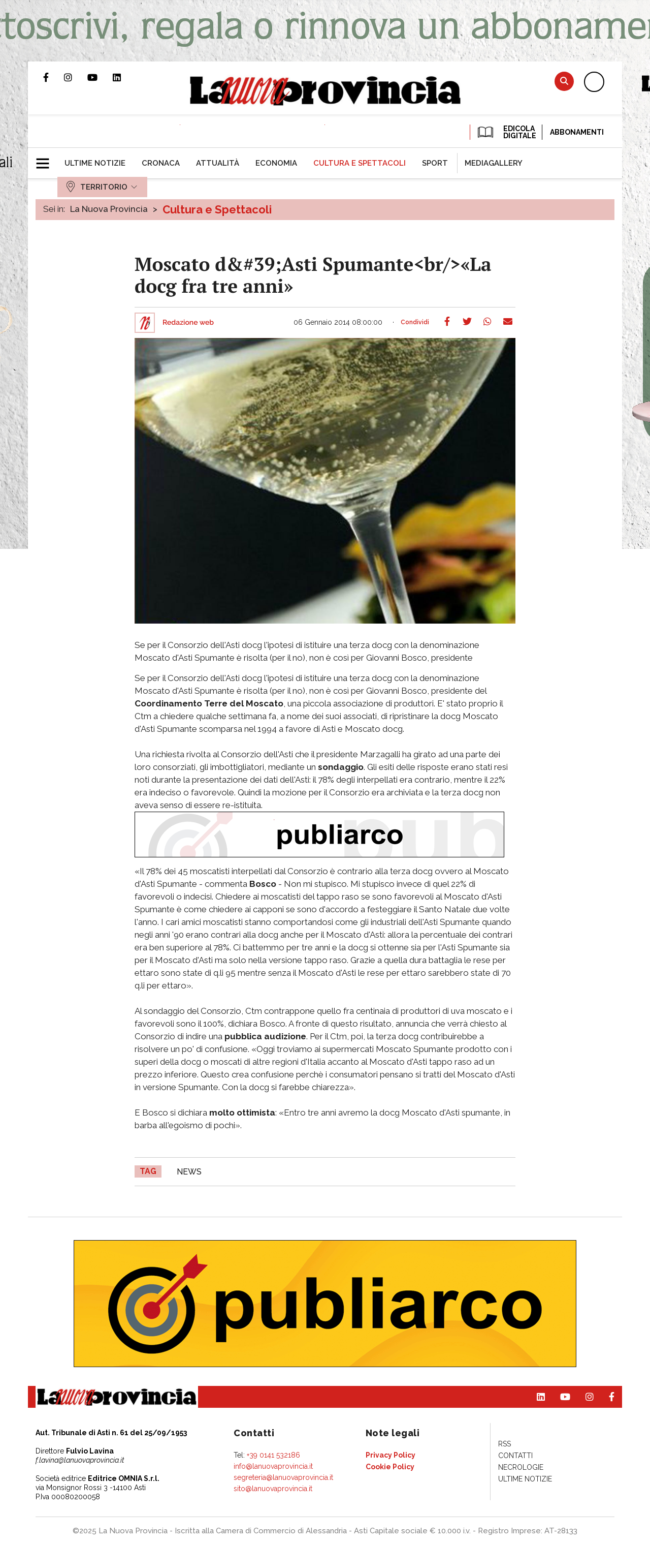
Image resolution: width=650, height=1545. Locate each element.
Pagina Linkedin (124, 77)
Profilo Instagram (75, 77)
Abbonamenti (577, 132)
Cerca (564, 81)
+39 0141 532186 (273, 1455)
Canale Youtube (100, 77)
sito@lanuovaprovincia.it (273, 1489)
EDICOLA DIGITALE (506, 132)
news (189, 1172)
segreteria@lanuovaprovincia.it (283, 1477)
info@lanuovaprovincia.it (273, 1466)
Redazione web (188, 323)
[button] (46, 159)
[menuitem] (95, 163)
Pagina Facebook (53, 77)
